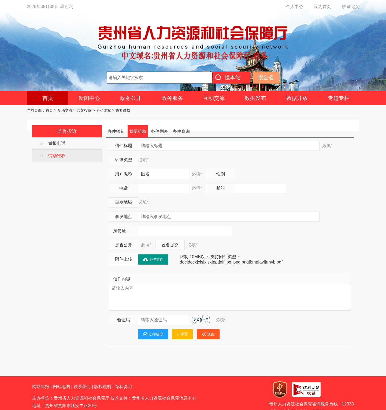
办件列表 (159, 131)
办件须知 (116, 131)
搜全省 (266, 77)
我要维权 (122, 110)
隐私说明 (123, 386)
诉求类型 (123, 159)
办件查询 (181, 131)
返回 (208, 334)
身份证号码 (124, 230)
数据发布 (255, 98)
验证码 (123, 320)
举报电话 (56, 143)
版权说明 (102, 386)
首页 (47, 98)
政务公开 (131, 98)
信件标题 (123, 145)
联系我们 (82, 386)
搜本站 (233, 77)
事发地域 (123, 202)
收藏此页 (350, 6)
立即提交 (153, 334)
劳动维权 (103, 110)
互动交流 (214, 98)
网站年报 (40, 386)
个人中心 (294, 6)
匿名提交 (170, 245)
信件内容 (121, 279)
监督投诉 (84, 110)
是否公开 (123, 245)
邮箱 (220, 188)
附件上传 (123, 259)
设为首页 (322, 6)
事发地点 (123, 216)
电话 (123, 188)
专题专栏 (338, 98)
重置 (182, 334)
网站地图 (61, 386)
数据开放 (297, 98)
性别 (220, 174)
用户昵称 (123, 174)
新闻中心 (89, 98)
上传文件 (153, 259)
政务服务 (172, 98)
